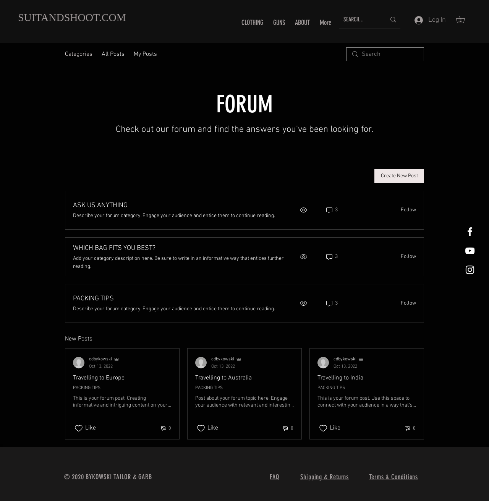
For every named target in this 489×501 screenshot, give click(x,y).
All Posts (113, 54)
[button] (464, 19)
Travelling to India (340, 378)
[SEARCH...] (358, 20)
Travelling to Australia (223, 378)
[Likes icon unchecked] (79, 428)
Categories (78, 54)
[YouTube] (470, 250)
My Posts (145, 54)
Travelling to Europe (99, 378)
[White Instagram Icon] (470, 270)
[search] (385, 54)
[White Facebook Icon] (470, 231)
